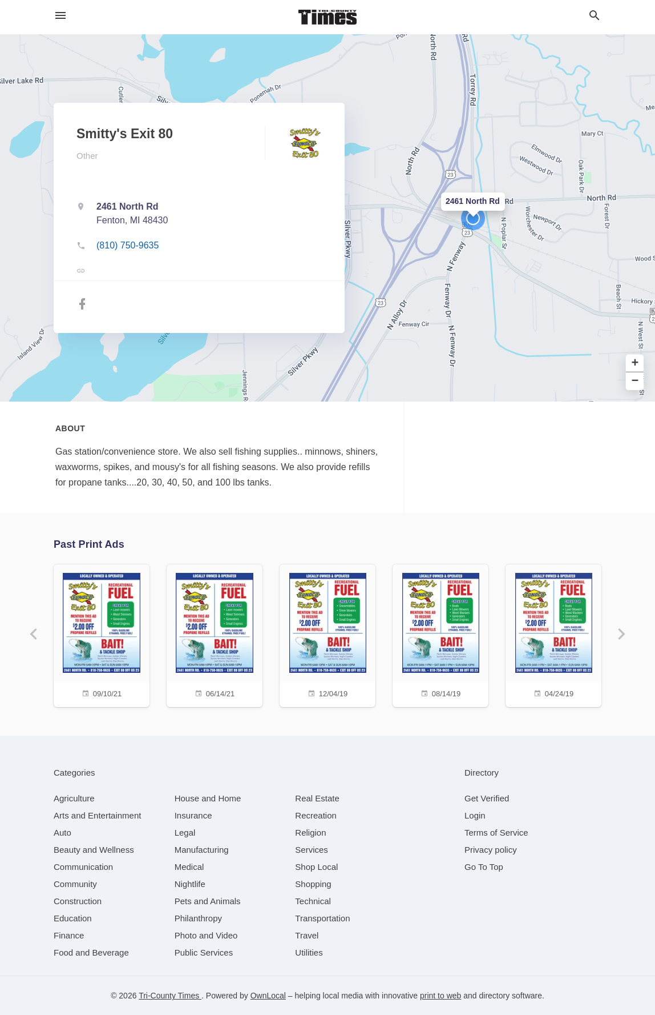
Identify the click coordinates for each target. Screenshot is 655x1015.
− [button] (635, 381)
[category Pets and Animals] (208, 901)
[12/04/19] (327, 634)
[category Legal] (185, 832)
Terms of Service (496, 832)
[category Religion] (310, 832)
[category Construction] (78, 901)
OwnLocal (268, 995)
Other (87, 156)
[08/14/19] (440, 634)
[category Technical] (313, 901)
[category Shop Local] (316, 867)
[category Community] (75, 884)
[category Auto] (62, 832)
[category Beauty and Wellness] (94, 849)
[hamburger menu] (60, 16)
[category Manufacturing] (202, 849)
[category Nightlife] (190, 884)
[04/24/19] (553, 634)
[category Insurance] (193, 815)
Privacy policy (490, 849)
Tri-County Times (170, 995)
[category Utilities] (308, 952)
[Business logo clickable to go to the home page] (327, 17)
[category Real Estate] (317, 798)
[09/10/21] (101, 634)
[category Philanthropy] (198, 918)
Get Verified (486, 798)
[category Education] (73, 918)
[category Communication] (83, 867)
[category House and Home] (208, 798)
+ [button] (635, 363)
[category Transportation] (322, 918)
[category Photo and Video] (206, 935)
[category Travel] (306, 935)
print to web (440, 995)
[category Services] (311, 849)
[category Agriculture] (74, 798)
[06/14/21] (214, 634)
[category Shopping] (313, 884)
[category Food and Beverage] (91, 952)
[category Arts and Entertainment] (97, 815)
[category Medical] (189, 867)
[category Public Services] (204, 952)
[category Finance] (69, 935)
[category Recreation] (316, 815)
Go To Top (483, 867)
